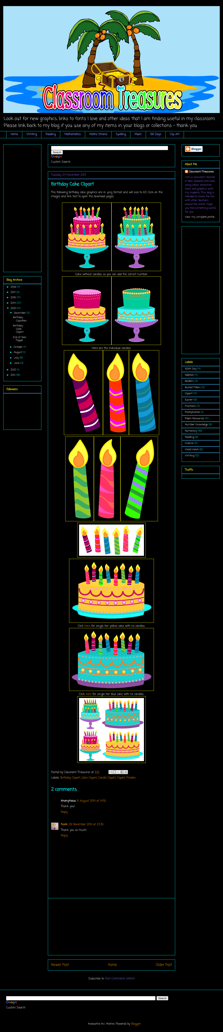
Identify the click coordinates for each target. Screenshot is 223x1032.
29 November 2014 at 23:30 (86, 824)
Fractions (190, 406)
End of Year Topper (19, 339)
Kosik (64, 824)
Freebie (131, 778)
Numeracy (191, 431)
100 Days (155, 134)
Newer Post (60, 964)
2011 (13, 375)
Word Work (192, 449)
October (19, 347)
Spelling (121, 134)
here (87, 626)
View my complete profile (199, 217)
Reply (64, 812)
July (17, 358)
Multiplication (192, 412)
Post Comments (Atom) (120, 979)
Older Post (164, 964)
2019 (14, 287)
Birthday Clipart (70, 778)
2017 (13, 292)
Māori (138, 134)
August (18, 352)
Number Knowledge (196, 425)
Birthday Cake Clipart (18, 329)
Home (14, 134)
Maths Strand (98, 134)
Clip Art (174, 134)
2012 (14, 370)
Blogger (136, 1024)
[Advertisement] (22, 207)
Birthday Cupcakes (20, 319)
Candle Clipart (107, 778)
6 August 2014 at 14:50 (91, 801)
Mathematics (72, 134)
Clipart (121, 778)
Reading (51, 134)
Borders (189, 381)
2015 (14, 297)
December (20, 313)
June (17, 363)
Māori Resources (195, 418)
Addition (189, 375)
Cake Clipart (89, 778)
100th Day (191, 369)
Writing (32, 134)
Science (189, 443)
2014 (14, 303)
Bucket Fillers (193, 387)
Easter (189, 400)
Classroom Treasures (201, 172)
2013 (14, 308)
